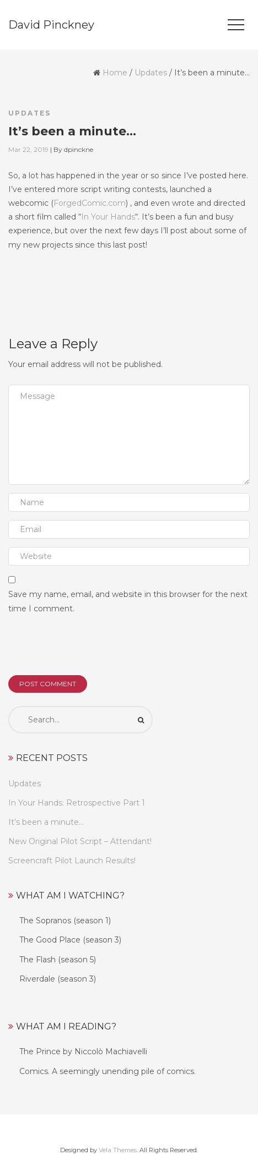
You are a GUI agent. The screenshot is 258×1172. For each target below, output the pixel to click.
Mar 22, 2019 (28, 149)
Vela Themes (118, 1150)
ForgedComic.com (89, 203)
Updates (151, 73)
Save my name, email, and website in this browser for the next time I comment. (128, 601)
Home (115, 73)
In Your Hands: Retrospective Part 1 (76, 803)
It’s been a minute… (46, 822)
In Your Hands (108, 217)
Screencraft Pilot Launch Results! (72, 861)
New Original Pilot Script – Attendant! (80, 841)
